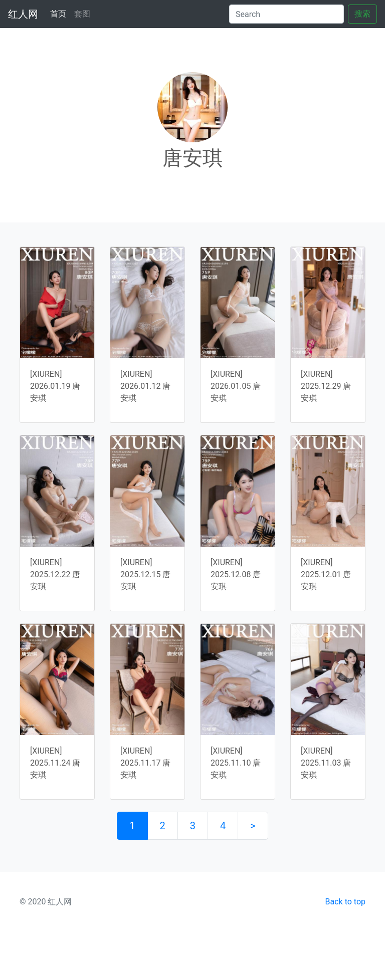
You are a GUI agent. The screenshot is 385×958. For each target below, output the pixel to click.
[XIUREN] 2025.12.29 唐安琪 (326, 386)
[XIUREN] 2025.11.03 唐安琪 (326, 763)
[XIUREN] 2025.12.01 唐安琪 (326, 574)
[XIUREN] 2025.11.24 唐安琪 (55, 763)
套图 (82, 14)
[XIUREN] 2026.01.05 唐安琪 (236, 386)
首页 (60, 13)
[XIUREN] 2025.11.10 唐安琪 (236, 763)
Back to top (345, 901)
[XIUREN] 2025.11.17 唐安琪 (145, 763)
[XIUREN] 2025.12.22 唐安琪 (55, 574)
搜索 (362, 14)
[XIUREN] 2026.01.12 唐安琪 (145, 386)
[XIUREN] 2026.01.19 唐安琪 (55, 386)
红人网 (23, 14)
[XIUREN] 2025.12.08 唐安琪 (236, 574)
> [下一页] (252, 826)
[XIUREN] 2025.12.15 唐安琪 (145, 574)
